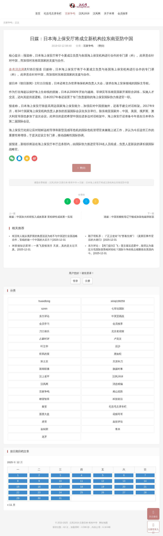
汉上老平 (44, 376)
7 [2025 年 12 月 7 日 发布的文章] (145, 475)
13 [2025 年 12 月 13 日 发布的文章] (123, 481)
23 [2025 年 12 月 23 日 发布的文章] (39, 492)
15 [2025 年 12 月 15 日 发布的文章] (17, 486)
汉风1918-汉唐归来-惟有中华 (81, 5)
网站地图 (103, 522)
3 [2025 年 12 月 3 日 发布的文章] (60, 475)
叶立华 (44, 346)
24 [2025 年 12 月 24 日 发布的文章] (60, 492)
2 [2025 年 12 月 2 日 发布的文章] (39, 475)
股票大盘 (44, 414)
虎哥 (44, 421)
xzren (44, 308)
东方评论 (44, 316)
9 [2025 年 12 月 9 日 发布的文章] (39, 481)
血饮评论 (118, 421)
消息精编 (118, 383)
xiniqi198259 (118, 301)
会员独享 (123, 13)
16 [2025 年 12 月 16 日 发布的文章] (39, 486)
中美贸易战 (118, 316)
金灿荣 (44, 429)
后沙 (117, 346)
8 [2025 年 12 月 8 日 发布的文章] (18, 481)
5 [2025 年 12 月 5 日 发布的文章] (102, 475)
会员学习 (44, 323)
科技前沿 (118, 399)
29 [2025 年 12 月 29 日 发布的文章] (17, 498)
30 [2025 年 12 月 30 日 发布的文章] (39, 498)
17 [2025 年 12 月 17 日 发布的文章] (60, 486)
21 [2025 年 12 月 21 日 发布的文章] (145, 486)
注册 (87, 280)
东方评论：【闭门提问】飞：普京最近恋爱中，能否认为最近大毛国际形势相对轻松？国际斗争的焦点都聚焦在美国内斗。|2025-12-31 (121, 249)
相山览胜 (118, 391)
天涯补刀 (118, 361)
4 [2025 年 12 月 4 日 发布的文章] (81, 475)
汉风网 (96, 13)
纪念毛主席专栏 (53, 13)
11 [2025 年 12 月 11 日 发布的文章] (81, 481)
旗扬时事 (118, 368)
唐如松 (118, 353)
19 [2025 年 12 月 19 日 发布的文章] (102, 486)
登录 (75, 280)
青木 (117, 429)
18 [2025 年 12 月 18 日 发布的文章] (81, 486)
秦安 (44, 406)
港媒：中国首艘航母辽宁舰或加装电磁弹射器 (129, 216)
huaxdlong (44, 301)
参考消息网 (16, 69)
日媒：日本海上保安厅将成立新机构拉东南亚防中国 (81, 38)
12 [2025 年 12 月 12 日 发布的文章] (102, 481)
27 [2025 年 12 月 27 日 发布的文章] (123, 492)
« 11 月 (11, 504)
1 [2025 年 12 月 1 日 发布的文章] (18, 475)
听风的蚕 (44, 353)
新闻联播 (44, 368)
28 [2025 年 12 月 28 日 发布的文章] (145, 492)
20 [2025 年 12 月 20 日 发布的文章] (123, 486)
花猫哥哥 (118, 414)
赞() (101, 45)
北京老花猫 (118, 331)
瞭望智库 (44, 399)
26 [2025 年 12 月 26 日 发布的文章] (102, 492)
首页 (37, 13)
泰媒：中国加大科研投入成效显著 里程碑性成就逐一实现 (40, 216)
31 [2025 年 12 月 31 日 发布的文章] (60, 498)
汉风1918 (84, 13)
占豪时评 (44, 338)
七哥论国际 (118, 308)
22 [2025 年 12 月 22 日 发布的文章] (17, 492)
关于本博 (109, 13)
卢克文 (118, 338)
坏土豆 (44, 361)
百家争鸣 (70, 13)
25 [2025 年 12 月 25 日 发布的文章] (81, 492)
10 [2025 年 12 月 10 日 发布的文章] (60, 481)
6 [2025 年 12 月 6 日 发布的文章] (124, 475)
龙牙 (44, 436)
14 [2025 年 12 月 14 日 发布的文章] (145, 481)
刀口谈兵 (44, 331)
